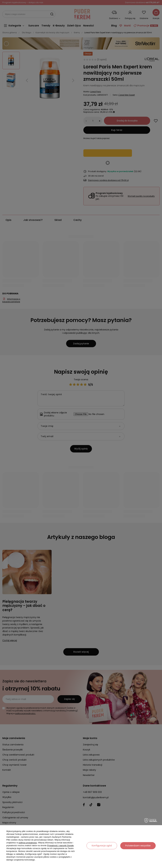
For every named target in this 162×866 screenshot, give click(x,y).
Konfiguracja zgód (102, 845)
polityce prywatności (28, 842)
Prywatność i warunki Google (60, 845)
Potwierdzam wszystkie (138, 845)
